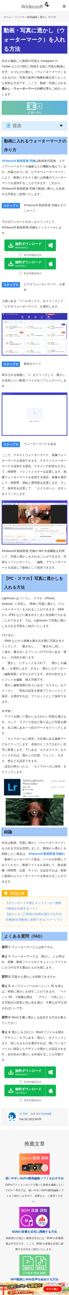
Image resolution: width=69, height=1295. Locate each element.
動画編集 (32, 17)
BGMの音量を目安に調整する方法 (34, 1231)
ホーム (7, 17)
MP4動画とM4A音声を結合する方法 (34, 1279)
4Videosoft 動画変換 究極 (18, 161)
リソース (19, 17)
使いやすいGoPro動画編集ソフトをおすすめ (34, 1178)
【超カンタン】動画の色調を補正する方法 (33, 914)
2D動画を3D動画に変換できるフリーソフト (34, 919)
